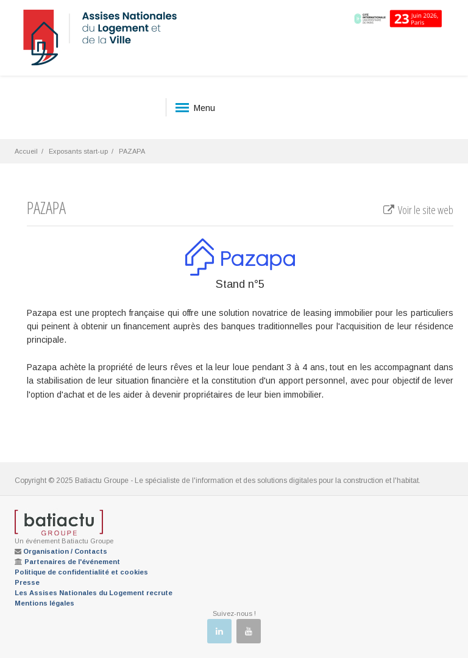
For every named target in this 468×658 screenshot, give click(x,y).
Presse (27, 582)
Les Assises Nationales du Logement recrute (93, 592)
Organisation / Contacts (65, 551)
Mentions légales (44, 603)
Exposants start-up (78, 151)
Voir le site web (417, 209)
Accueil (26, 151)
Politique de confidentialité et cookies (81, 572)
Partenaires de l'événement (72, 561)
